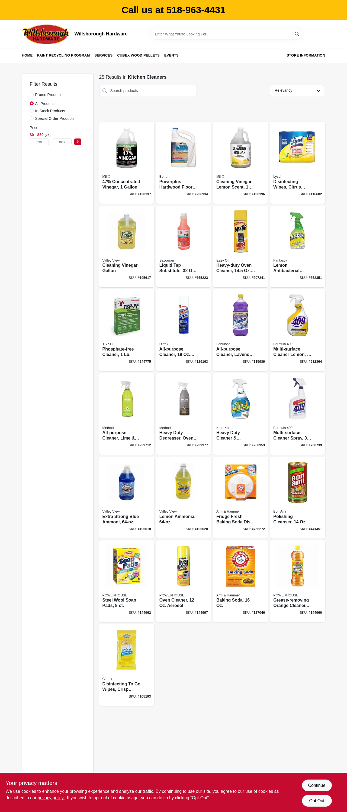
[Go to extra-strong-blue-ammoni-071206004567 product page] (126, 498)
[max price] (62, 141)
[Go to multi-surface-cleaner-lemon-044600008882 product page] (297, 330)
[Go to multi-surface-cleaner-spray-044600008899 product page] (297, 414)
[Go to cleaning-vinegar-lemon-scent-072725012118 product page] (240, 163)
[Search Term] (226, 34)
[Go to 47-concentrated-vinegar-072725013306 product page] (126, 163)
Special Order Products (55, 118)
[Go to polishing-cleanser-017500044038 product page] (297, 498)
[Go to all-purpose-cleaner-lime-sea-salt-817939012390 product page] (126, 414)
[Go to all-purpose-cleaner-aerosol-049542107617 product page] (183, 330)
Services (103, 55)
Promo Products (48, 94)
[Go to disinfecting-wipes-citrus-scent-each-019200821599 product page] (297, 163)
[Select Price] (77, 141)
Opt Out (316, 800)
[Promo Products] (32, 94)
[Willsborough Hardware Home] (46, 34)
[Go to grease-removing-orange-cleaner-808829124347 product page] (297, 581)
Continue (316, 785)
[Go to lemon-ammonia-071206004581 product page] (183, 498)
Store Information (306, 55)
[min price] (39, 141)
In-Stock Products (50, 111)
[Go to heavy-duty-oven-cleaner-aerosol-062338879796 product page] (240, 247)
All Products (45, 103)
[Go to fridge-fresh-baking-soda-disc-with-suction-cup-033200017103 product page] (240, 498)
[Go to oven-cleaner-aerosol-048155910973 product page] (183, 581)
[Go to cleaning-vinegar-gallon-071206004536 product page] (126, 247)
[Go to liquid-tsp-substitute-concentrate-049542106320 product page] (183, 247)
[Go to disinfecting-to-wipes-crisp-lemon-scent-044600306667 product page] (126, 665)
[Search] (297, 33)
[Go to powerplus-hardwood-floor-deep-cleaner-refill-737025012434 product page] (183, 163)
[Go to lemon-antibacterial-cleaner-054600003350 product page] (297, 247)
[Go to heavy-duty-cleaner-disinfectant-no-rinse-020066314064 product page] (240, 414)
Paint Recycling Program (63, 55)
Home (27, 55)
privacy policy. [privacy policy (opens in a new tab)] (51, 798)
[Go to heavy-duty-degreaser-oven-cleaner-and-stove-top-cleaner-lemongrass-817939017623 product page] (183, 414)
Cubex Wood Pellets (138, 55)
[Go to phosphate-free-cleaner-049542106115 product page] (126, 330)
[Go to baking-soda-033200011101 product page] (240, 581)
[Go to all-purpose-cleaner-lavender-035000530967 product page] (240, 330)
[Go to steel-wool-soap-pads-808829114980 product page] (126, 581)
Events (171, 55)
